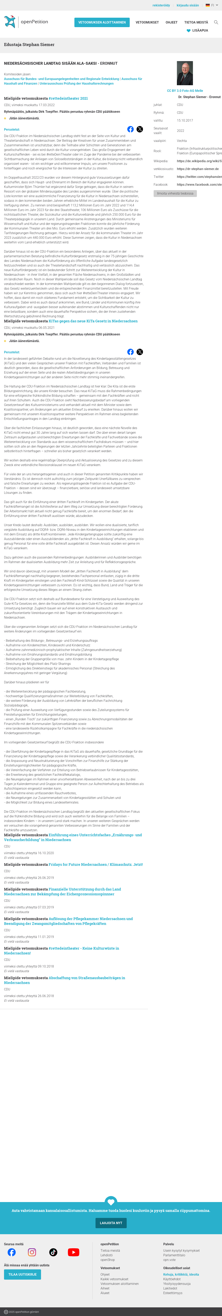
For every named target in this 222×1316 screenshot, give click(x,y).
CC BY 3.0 (174, 91)
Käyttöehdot (172, 1279)
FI (210, 5)
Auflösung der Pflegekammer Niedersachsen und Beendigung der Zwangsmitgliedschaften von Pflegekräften (68, 921)
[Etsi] (216, 22)
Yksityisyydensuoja (177, 1284)
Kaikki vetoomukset (114, 1279)
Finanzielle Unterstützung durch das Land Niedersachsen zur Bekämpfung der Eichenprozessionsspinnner (62, 891)
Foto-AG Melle (192, 91)
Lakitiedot (170, 1288)
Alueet (105, 1293)
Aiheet (105, 1288)
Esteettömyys (172, 1293)
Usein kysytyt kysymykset (181, 1250)
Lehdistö (107, 1255)
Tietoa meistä (196, 22)
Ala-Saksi (87, 63)
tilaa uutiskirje (22, 1274)
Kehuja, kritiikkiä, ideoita (181, 1274)
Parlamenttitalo (174, 1255)
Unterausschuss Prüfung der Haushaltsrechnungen (77, 83)
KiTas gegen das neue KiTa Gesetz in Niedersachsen (93, 321)
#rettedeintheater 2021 (68, 98)
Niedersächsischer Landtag (33, 63)
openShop (108, 1260)
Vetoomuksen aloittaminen (102, 22)
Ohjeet (172, 22)
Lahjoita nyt (111, 1223)
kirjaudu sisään (188, 5)
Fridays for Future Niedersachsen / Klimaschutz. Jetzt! (96, 864)
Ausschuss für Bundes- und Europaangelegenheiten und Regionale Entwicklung (62, 79)
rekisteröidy (161, 5)
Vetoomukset (148, 22)
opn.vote (169, 1260)
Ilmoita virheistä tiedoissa (175, 193)
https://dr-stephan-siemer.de (198, 169)
